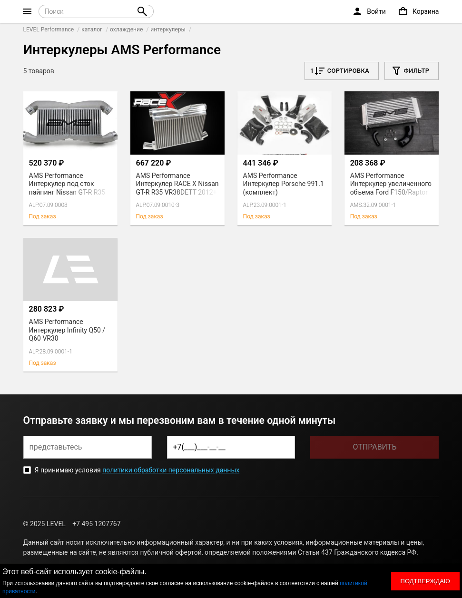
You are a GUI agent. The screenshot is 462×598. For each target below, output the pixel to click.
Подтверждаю (425, 581)
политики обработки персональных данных (170, 470)
